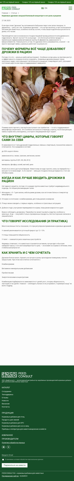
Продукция (7, 413)
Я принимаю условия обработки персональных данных (24, 459)
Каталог (6, 387)
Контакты (6, 407)
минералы (6, 164)
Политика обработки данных (13, 442)
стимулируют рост (55, 61)
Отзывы (5, 398)
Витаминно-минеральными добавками (17, 268)
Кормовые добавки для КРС (13, 423)
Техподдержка (7, 394)
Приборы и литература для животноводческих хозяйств (24, 429)
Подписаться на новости (15, 465)
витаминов (27, 40)
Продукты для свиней (10, 420)
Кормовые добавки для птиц (13, 417)
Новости (5, 401)
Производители (10, 439)
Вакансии (5, 404)
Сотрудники (6, 391)
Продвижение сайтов (10, 476)
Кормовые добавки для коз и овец (15, 426)
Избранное (7, 435)
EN (46, 8)
